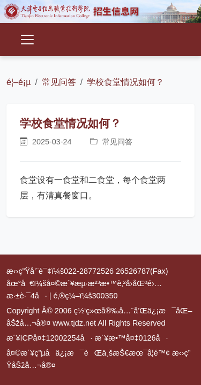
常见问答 (59, 82)
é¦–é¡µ (18, 82)
